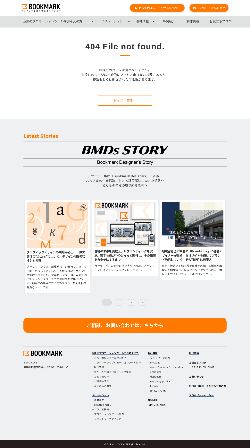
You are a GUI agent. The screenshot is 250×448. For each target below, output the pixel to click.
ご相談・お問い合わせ (211, 8)
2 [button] (119, 302)
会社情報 (142, 21)
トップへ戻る (123, 100)
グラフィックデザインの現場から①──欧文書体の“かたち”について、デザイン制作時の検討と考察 (56, 256)
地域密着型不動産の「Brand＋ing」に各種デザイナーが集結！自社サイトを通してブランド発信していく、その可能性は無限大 (192, 255)
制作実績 (193, 21)
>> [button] (143, 302)
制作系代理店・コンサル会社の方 (159, 8)
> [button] (131, 302)
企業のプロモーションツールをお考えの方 (52, 21)
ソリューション (112, 21)
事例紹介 (169, 21)
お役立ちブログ (220, 21)
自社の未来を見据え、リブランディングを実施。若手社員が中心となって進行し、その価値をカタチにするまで (125, 255)
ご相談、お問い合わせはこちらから (125, 325)
